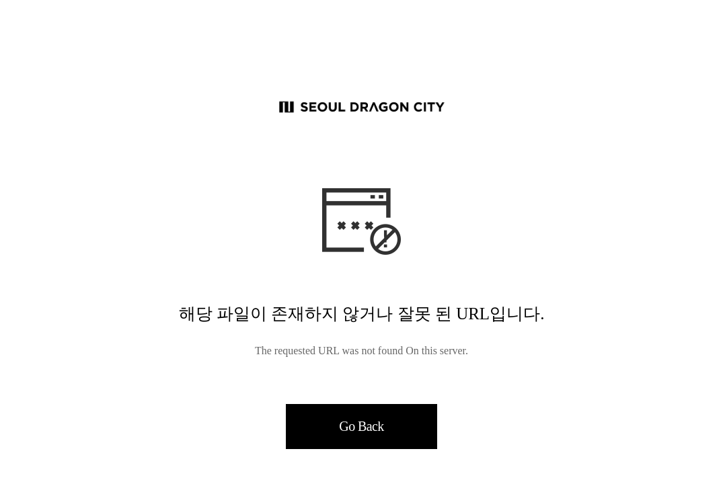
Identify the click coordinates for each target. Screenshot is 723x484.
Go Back (361, 426)
